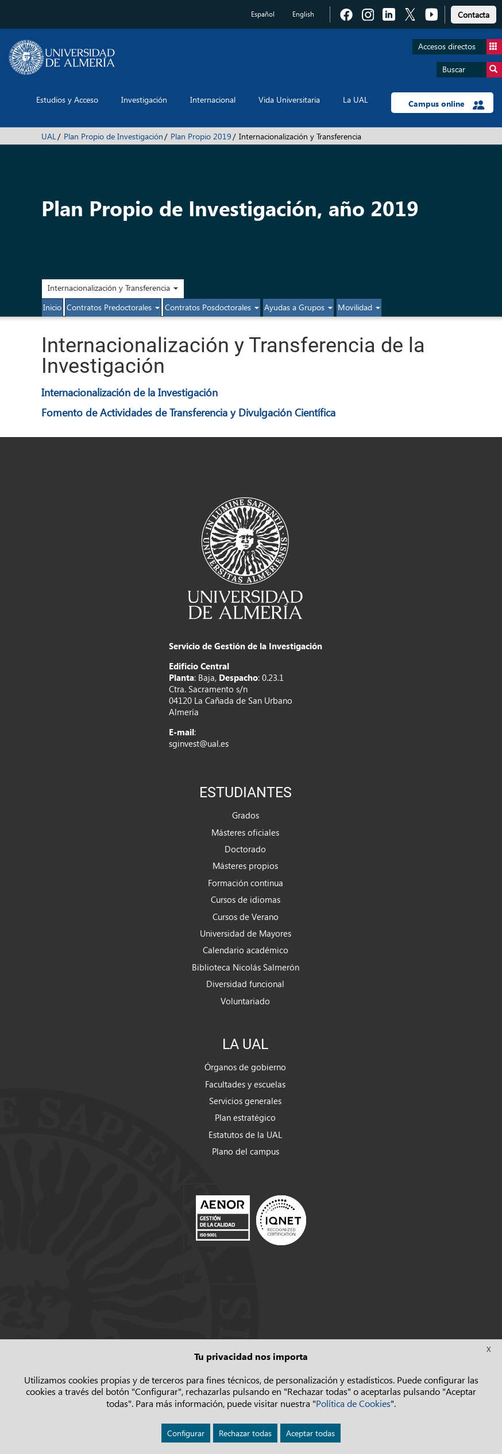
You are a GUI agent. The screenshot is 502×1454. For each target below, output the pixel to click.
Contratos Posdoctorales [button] (212, 307)
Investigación (144, 99)
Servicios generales (245, 1100)
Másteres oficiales (245, 832)
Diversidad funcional (245, 983)
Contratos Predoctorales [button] (113, 307)
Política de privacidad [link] (251, 1366)
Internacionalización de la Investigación (129, 392)
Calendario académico (245, 950)
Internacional (212, 99)
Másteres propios (245, 865)
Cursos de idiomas (245, 899)
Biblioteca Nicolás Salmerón (245, 967)
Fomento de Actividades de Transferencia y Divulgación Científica (188, 412)
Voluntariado (245, 1001)
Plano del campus (245, 1151)
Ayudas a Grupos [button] (298, 307)
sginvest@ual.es (199, 743)
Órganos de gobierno (245, 1067)
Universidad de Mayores (245, 933)
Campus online (446, 104)
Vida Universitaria (289, 99)
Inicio (52, 307)
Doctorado (245, 849)
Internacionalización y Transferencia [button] (113, 287)
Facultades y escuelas (245, 1084)
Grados (245, 815)
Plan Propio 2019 (201, 136)
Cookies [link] (251, 1407)
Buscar (472, 69)
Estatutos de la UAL (245, 1134)
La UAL (355, 99)
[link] (473, 13)
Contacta (473, 14)
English (303, 14)
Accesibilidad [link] (251, 1427)
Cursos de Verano (246, 916)
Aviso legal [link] (251, 1386)
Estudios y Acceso (67, 99)
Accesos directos (460, 46)
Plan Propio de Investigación (113, 136)
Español (263, 14)
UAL (48, 136)
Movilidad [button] (359, 307)
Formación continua (245, 882)
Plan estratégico (245, 1117)
